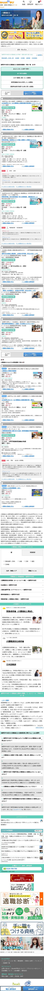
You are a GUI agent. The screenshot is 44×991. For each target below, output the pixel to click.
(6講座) (22, 73)
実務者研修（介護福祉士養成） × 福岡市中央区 (15, 599)
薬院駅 (28, 58)
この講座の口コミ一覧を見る (24, 186)
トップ (4, 961)
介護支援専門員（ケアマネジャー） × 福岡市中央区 (16, 589)
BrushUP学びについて (18, 968)
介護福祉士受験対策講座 (9, 371)
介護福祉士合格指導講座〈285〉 (11, 488)
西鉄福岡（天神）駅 (8, 58)
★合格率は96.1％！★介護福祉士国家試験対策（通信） (18, 400)
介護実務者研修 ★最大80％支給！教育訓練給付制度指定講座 (20, 431)
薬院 (33, 561)
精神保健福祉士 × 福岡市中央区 (10, 594)
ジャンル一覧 (12, 961)
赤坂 (20, 561)
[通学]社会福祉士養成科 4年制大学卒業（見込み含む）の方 (20, 253)
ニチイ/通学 (5, 700)
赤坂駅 (17, 58)
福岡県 (40, 55)
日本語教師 (11, 664)
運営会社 (24, 970)
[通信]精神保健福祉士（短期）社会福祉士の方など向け (18, 323)
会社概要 (17, 970)
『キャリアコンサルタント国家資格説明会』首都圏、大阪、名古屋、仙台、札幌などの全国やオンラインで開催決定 (22, 835)
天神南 (7, 564)
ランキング (38, 961)
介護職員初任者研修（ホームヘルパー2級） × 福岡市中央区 (18, 580)
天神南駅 (34, 58)
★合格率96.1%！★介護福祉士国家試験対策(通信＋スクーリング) (21, 103)
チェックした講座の (32, 93)
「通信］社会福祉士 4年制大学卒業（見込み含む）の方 (19, 290)
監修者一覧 (6, 963)
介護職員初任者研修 (15, 641)
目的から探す (29, 961)
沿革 (11, 976)
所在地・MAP (19, 976)
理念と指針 (5, 976)
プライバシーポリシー (33, 968)
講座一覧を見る (22, 49)
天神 (26, 561)
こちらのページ (17, 809)
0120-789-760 (10, 868)
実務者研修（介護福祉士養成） (20, 611)
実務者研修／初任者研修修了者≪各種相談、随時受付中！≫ (20, 197)
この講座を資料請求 (28, 129)
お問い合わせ (6, 968)
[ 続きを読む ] (40, 727)
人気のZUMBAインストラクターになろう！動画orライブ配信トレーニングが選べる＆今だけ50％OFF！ (22, 859)
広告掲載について (7, 970)
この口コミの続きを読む (9, 186)
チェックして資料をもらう (10, 366)
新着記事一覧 (38, 830)
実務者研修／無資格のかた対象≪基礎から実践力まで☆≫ (19, 140)
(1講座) (22, 86)
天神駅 (23, 58)
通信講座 (20, 961)
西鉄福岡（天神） (10, 561)
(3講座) (22, 78)
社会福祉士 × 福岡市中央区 (9, 585)
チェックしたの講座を (33, 988)
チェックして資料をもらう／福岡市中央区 (15, 98)
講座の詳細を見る (8, 129)
